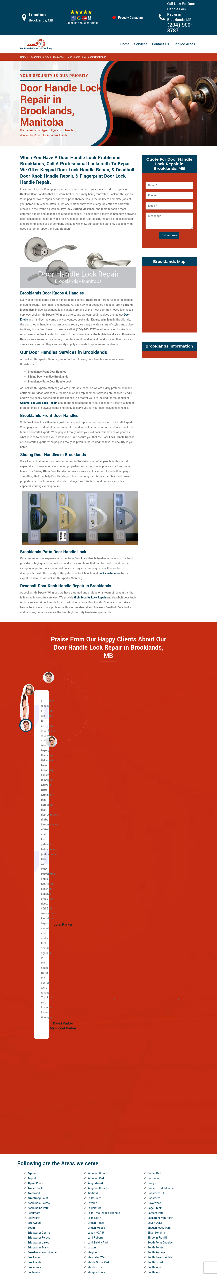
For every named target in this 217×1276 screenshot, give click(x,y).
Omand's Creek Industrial (103, 1050)
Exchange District (38, 1055)
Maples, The (95, 887)
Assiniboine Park (38, 827)
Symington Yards (158, 971)
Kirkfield (92, 813)
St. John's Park (156, 931)
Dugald (32, 1010)
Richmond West (97, 1129)
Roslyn (151, 803)
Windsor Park (155, 1164)
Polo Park (93, 1089)
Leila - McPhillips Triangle (103, 832)
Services (140, 44)
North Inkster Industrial (101, 1005)
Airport (32, 798)
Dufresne (33, 1005)
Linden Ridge (95, 842)
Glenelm (33, 1089)
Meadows (93, 926)
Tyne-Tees (153, 1030)
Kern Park (34, 1164)
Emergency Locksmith (136, 1251)
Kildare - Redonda (39, 1173)
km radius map (169, 298)
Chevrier (33, 941)
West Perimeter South (161, 1114)
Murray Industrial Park (101, 976)
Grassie (32, 1104)
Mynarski (93, 981)
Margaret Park (96, 892)
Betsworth (34, 837)
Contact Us (160, 44)
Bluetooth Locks (133, 1224)
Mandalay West (97, 877)
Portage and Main (98, 1094)
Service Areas (184, 44)
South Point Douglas (160, 862)
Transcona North (157, 991)
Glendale (33, 1084)
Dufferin (32, 995)
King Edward (95, 803)
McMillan (93, 916)
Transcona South (158, 995)
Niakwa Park (95, 986)
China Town (35, 946)
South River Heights (159, 877)
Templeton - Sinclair (160, 981)
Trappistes (154, 1005)
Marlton (92, 897)
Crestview (34, 976)
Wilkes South (155, 1154)
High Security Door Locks (96, 1218)
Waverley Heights (158, 1080)
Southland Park (156, 897)
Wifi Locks (129, 1231)
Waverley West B (158, 1084)
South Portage (156, 872)
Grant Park (34, 1099)
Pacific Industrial (98, 1055)
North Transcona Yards (101, 1025)
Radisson (93, 1114)
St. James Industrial (160, 926)
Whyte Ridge (155, 1144)
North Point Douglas (99, 1010)
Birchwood (34, 842)
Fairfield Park (36, 1060)
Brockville (34, 877)
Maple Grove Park (98, 882)
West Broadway (157, 1099)
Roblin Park (154, 793)
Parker (91, 1065)
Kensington (35, 1159)
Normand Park (96, 1000)
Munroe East (95, 966)
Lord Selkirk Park (97, 862)
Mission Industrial (98, 956)
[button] (51, 741)
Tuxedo (151, 1015)
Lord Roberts (95, 857)
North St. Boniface (98, 1020)
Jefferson (34, 1154)
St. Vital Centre (156, 951)
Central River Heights (41, 926)
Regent (91, 1119)
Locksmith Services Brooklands (47, 57)
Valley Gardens (156, 1045)
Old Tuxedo (94, 1045)
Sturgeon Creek (156, 966)
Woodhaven (154, 1173)
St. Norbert (154, 946)
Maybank (93, 907)
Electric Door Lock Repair (96, 1238)
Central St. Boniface (40, 931)
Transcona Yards (158, 1000)
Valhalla (152, 1040)
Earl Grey (33, 1020)
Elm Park (33, 1040)
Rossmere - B (155, 818)
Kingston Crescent (98, 808)
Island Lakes (35, 1139)
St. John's (153, 936)
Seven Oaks (154, 842)
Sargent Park (155, 832)
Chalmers (34, 936)
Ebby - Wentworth (38, 1030)
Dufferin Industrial (39, 1000)
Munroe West (95, 971)
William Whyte (156, 1159)
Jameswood (35, 1149)
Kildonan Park (96, 798)
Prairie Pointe (95, 1104)
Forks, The (34, 1065)
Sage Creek (154, 827)
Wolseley (153, 1168)
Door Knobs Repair (96, 1256)
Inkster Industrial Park (41, 1134)
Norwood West (96, 1035)
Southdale (153, 892)
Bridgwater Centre (39, 852)
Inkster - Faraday (38, 1124)
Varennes (153, 1050)
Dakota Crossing (38, 981)
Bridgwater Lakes (38, 862)
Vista (150, 1075)
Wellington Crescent (160, 1089)
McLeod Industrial (98, 911)
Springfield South (158, 911)
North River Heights (99, 1015)
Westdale (153, 1124)
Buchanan (34, 892)
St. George (154, 921)
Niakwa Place (95, 991)
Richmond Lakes (97, 1124)
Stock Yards (154, 961)
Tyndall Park (155, 1025)
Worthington (155, 1178)
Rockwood (153, 798)
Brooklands (34, 882)
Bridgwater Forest (39, 857)
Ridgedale (93, 1134)
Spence (152, 902)
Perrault (92, 1080)
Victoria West (155, 1070)
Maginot (92, 872)
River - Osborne (97, 1144)
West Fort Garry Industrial (163, 1104)
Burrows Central (38, 902)
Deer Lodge (35, 991)
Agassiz (32, 793)
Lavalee (92, 822)
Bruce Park (34, 887)
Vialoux (152, 1060)
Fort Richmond (37, 1070)
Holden (32, 1119)
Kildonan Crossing (39, 1178)
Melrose (92, 931)
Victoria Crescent (158, 1065)
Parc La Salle (95, 1060)
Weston (152, 1129)
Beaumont (34, 832)
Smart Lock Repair (96, 1248)
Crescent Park (36, 966)
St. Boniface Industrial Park (164, 916)
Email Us (168, 1216)
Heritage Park (36, 1114)
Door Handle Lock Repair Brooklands (86, 57)
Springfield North (158, 907)
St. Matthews (155, 941)
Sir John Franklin (157, 857)
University (153, 1035)
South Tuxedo (155, 882)
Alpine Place (35, 803)
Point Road (94, 1084)
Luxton (91, 867)
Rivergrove (94, 1168)
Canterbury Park (37, 911)
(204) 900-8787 (179, 27)
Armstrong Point (38, 818)
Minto (91, 946)
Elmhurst (33, 1045)
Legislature (94, 827)
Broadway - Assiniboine (42, 872)
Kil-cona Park (36, 1168)
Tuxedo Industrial (158, 1020)
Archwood (34, 813)
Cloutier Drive (36, 956)
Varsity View (155, 1055)
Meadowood (95, 921)
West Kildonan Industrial (162, 1109)
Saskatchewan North (160, 837)
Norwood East (96, 1030)
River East (93, 1149)
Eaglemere (34, 1015)
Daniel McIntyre (37, 986)
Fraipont (33, 1075)
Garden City (35, 1080)
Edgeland (33, 1035)
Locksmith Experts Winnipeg (133, 1272)
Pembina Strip (96, 1075)
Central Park (35, 921)
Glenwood (34, 1094)
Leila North (94, 837)
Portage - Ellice (96, 1099)
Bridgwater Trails (38, 867)
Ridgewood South (98, 1139)
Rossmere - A (155, 813)
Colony (32, 961)
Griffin (31, 1109)
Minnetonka (94, 936)
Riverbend (93, 1164)
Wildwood (153, 1149)
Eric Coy (33, 1050)
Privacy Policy (131, 1217)
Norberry (92, 995)
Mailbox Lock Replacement (131, 1241)
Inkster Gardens (37, 1129)
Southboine (154, 887)
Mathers (92, 902)
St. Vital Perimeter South (162, 956)
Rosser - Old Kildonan (160, 808)
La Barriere (94, 818)
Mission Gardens (98, 951)
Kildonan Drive (96, 793)
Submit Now (169, 235)
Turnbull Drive (156, 1010)
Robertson (93, 1178)
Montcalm (93, 961)
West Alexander (157, 1094)
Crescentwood (36, 971)
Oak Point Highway (99, 1040)
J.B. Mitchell (35, 1144)
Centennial (34, 916)
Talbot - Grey (155, 976)
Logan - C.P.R (95, 852)
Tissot (151, 986)
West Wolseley (156, 1119)
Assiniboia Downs (39, 822)
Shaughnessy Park (158, 847)
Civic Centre (35, 951)
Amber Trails (36, 808)
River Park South (97, 1154)
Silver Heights (156, 852)
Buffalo (32, 897)
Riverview (93, 1173)
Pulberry (92, 1109)
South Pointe (155, 867)
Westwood (154, 1139)
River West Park (97, 1159)
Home (125, 44)
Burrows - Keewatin (40, 907)
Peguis (91, 1070)
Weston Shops (156, 1134)
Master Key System (97, 1228)
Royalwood (154, 822)
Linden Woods (96, 847)
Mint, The (93, 941)
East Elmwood (36, 1025)
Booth (31, 847)
